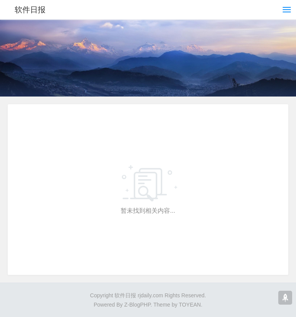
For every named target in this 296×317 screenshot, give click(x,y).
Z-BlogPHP (137, 305)
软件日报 (30, 9)
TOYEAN (190, 305)
